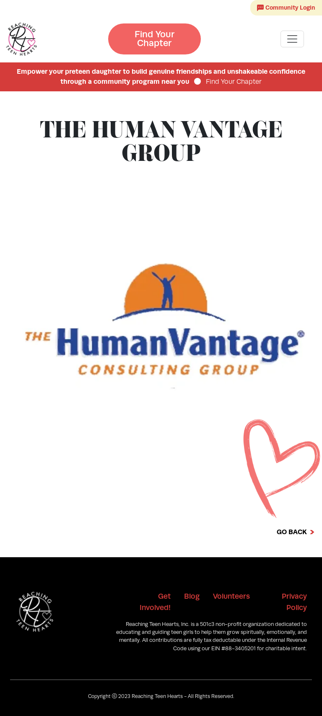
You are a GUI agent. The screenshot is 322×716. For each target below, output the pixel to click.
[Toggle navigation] (292, 39)
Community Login (286, 7)
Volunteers (231, 596)
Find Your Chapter (154, 39)
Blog (192, 596)
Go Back (292, 532)
